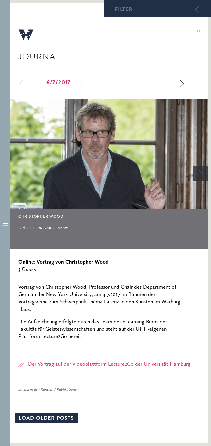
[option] (109, 167)
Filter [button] (124, 10)
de (198, 32)
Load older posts (46, 418)
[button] (5, 223)
